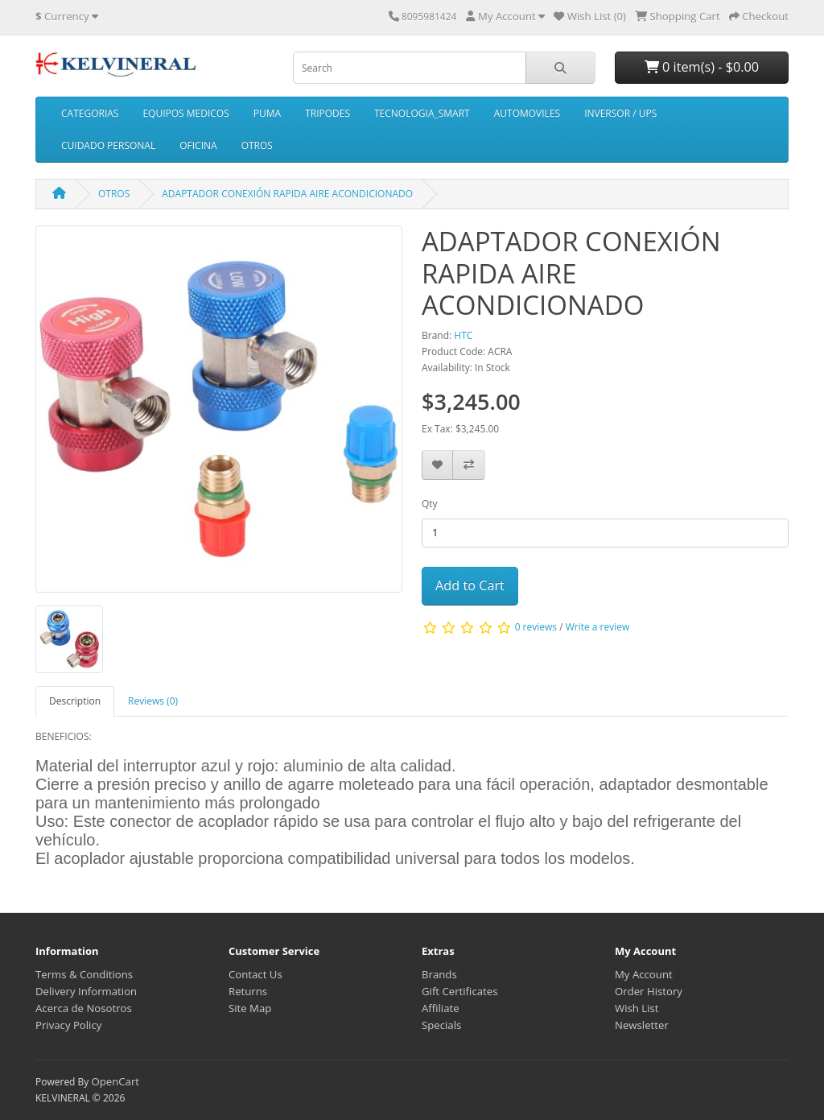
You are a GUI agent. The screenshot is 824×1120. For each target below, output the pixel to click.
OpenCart (115, 1081)
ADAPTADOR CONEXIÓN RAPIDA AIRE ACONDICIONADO (287, 193)
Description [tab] (75, 701)
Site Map (250, 1008)
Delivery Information (86, 991)
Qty (430, 503)
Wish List (637, 1008)
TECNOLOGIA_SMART (422, 113)
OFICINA (197, 145)
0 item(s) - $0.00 (702, 67)
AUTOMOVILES (527, 113)
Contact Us (255, 974)
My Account (644, 974)
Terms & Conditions (84, 974)
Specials (441, 1025)
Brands (439, 974)
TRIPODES (327, 113)
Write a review (598, 627)
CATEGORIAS (89, 113)
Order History (648, 991)
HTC (463, 335)
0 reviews (536, 627)
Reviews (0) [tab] (153, 701)
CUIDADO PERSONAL (108, 145)
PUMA (267, 113)
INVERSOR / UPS (620, 113)
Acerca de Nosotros (83, 1008)
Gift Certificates (459, 991)
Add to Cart (470, 585)
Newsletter (642, 1025)
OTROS (257, 145)
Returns (248, 991)
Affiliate (440, 1008)
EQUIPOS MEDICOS (185, 113)
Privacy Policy (68, 1025)
